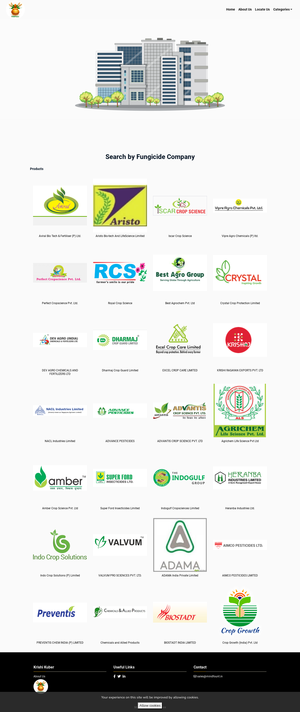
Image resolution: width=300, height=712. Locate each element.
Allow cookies (150, 705)
